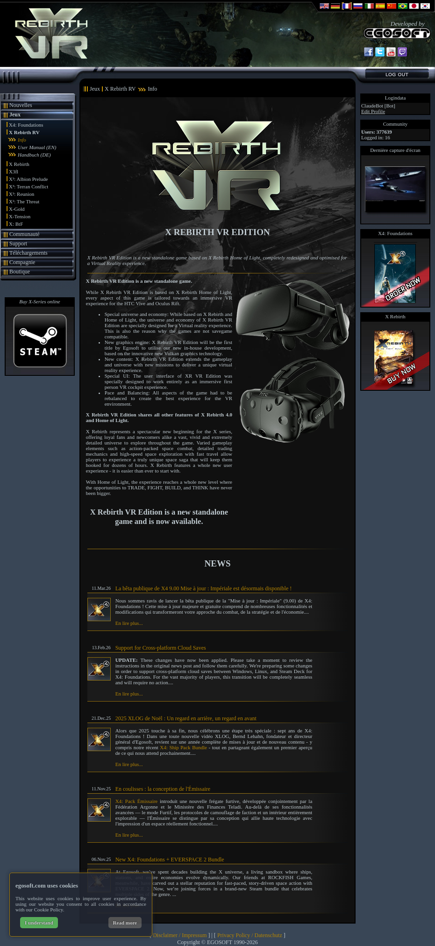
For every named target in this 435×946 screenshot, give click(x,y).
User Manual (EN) (37, 147)
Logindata (395, 97)
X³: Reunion (21, 194)
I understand (39, 922)
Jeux (15, 114)
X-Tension (19, 216)
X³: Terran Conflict (28, 186)
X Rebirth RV (24, 132)
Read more (125, 922)
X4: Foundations (26, 125)
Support (18, 243)
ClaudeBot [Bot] (378, 105)
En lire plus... (129, 623)
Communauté (24, 234)
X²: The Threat (24, 201)
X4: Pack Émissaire (136, 801)
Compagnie (22, 262)
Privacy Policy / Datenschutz (249, 935)
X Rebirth (19, 164)
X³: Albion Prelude (28, 179)
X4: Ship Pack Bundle (183, 747)
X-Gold (17, 209)
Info (22, 140)
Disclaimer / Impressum (180, 935)
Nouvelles (20, 105)
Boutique (19, 271)
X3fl (13, 171)
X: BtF (16, 224)
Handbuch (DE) (34, 155)
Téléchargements (28, 253)
